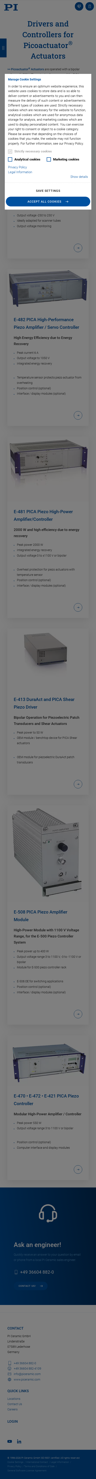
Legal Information (20, 172)
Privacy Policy (17, 167)
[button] (48, 201)
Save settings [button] (48, 190)
